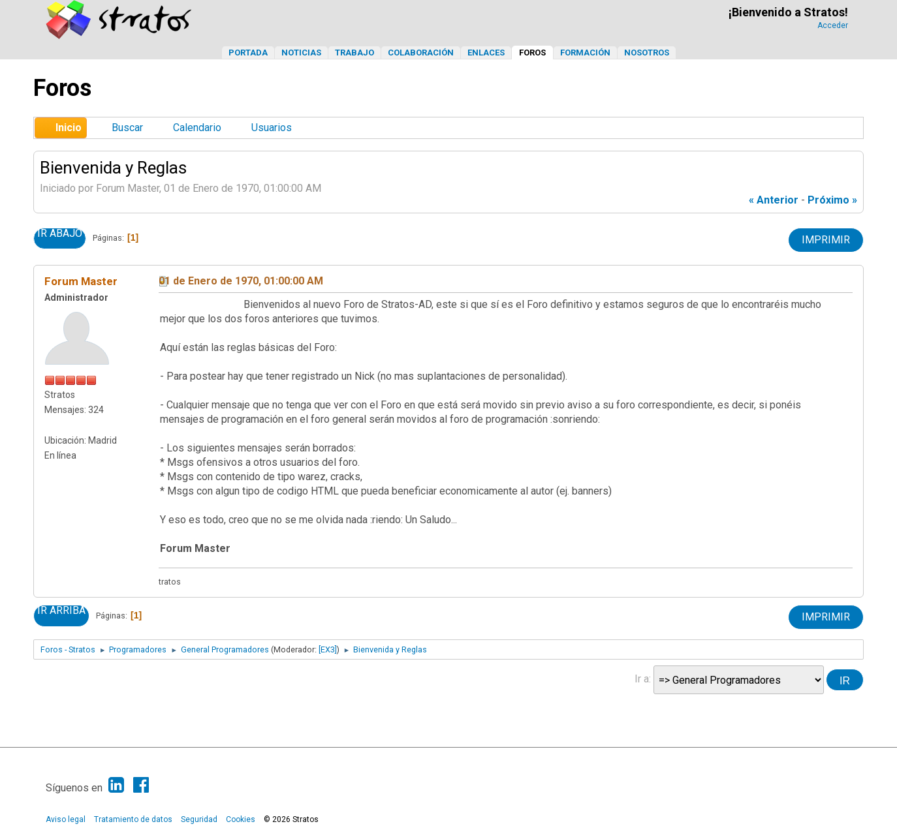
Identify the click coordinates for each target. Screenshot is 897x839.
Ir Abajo (59, 233)
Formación (585, 52)
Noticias (301, 52)
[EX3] (328, 649)
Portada (248, 52)
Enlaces (486, 52)
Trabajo (354, 52)
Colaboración (421, 52)
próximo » (832, 200)
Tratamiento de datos (133, 819)
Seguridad (199, 819)
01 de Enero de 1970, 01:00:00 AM (241, 281)
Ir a (642, 679)
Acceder (832, 25)
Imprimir (826, 240)
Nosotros (646, 52)
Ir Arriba (61, 611)
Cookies (240, 819)
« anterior (773, 200)
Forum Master (81, 281)
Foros (532, 52)
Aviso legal (66, 819)
